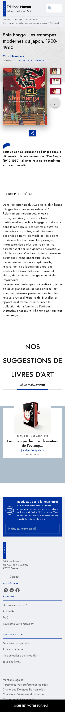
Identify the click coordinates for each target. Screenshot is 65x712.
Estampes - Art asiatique (26, 19)
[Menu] (54, 8)
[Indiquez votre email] (28, 529)
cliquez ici (41, 519)
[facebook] (17, 590)
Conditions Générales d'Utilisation (23, 694)
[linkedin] (12, 590)
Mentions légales (13, 680)
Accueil (6, 19)
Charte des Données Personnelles (24, 690)
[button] (32, 60)
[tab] (12, 194)
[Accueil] (17, 8)
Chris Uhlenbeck (13, 56)
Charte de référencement (18, 699)
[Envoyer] (55, 529)
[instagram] (6, 590)
